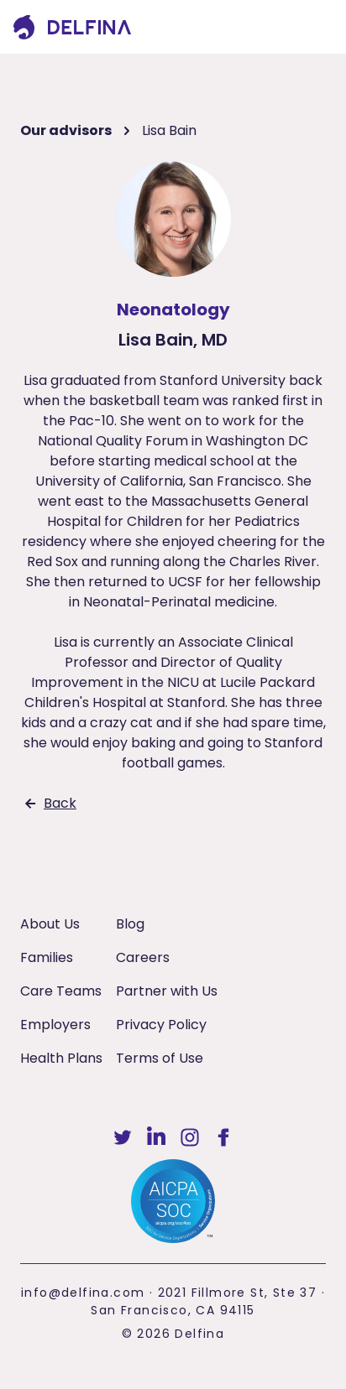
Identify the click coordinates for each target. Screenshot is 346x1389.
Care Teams (61, 991)
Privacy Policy (161, 1024)
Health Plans (61, 1058)
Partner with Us (167, 991)
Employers (55, 1024)
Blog (130, 924)
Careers (143, 957)
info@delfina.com (82, 1292)
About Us (50, 924)
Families (46, 957)
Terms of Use (159, 1058)
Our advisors (66, 130)
